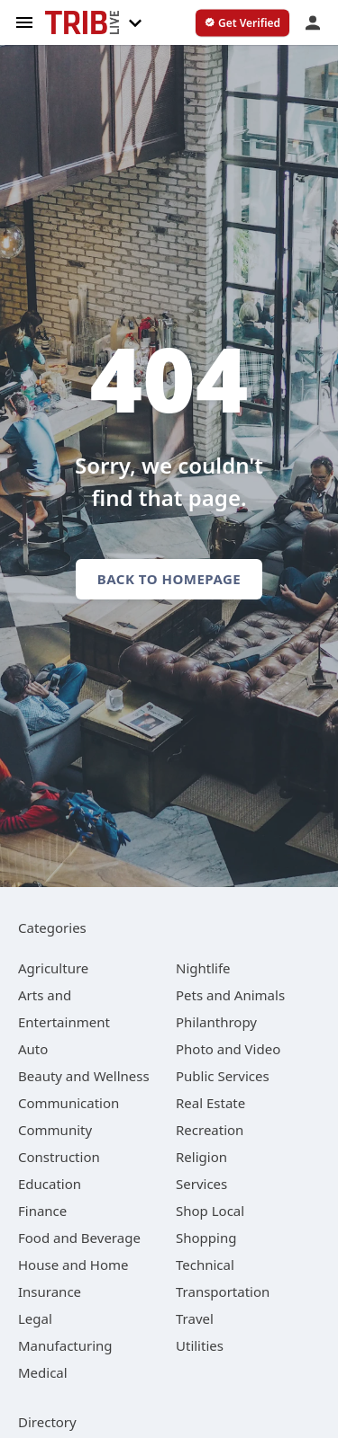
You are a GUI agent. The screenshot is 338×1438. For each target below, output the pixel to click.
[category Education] (49, 1184)
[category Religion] (201, 1157)
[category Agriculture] (53, 968)
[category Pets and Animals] (230, 995)
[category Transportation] (222, 1291)
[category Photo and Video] (228, 1049)
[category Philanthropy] (216, 1022)
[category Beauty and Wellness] (84, 1076)
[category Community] (55, 1130)
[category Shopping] (206, 1238)
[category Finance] (42, 1211)
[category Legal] (35, 1318)
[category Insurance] (49, 1291)
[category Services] (201, 1184)
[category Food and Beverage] (79, 1238)
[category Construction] (59, 1157)
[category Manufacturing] (65, 1345)
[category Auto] (33, 1049)
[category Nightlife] (203, 968)
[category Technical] (205, 1265)
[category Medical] (43, 1372)
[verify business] (242, 23)
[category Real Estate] (210, 1103)
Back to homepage (169, 579)
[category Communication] (68, 1103)
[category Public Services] (222, 1076)
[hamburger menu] (24, 21)
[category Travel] (195, 1318)
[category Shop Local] (210, 1211)
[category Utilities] (200, 1345)
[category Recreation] (209, 1130)
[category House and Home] (73, 1265)
